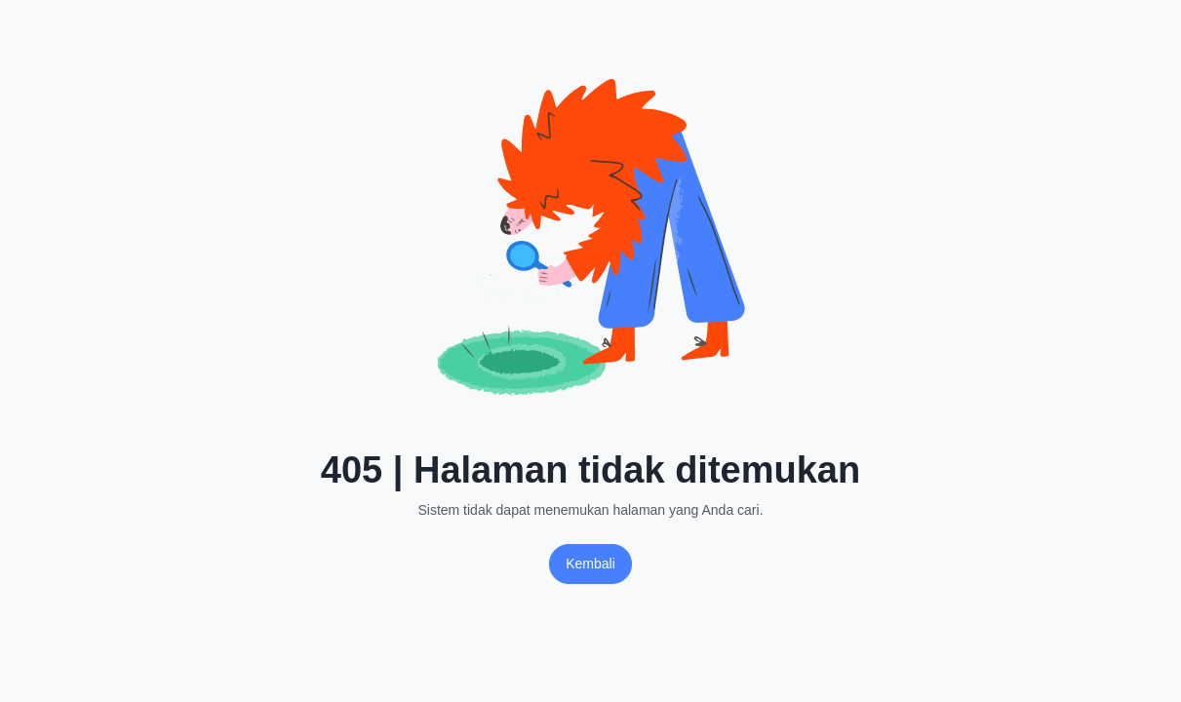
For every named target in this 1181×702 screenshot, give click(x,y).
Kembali (590, 563)
